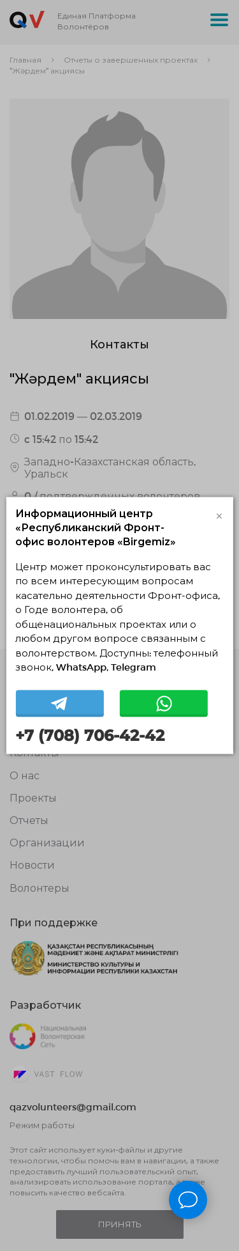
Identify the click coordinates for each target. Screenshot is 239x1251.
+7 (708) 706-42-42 (89, 735)
